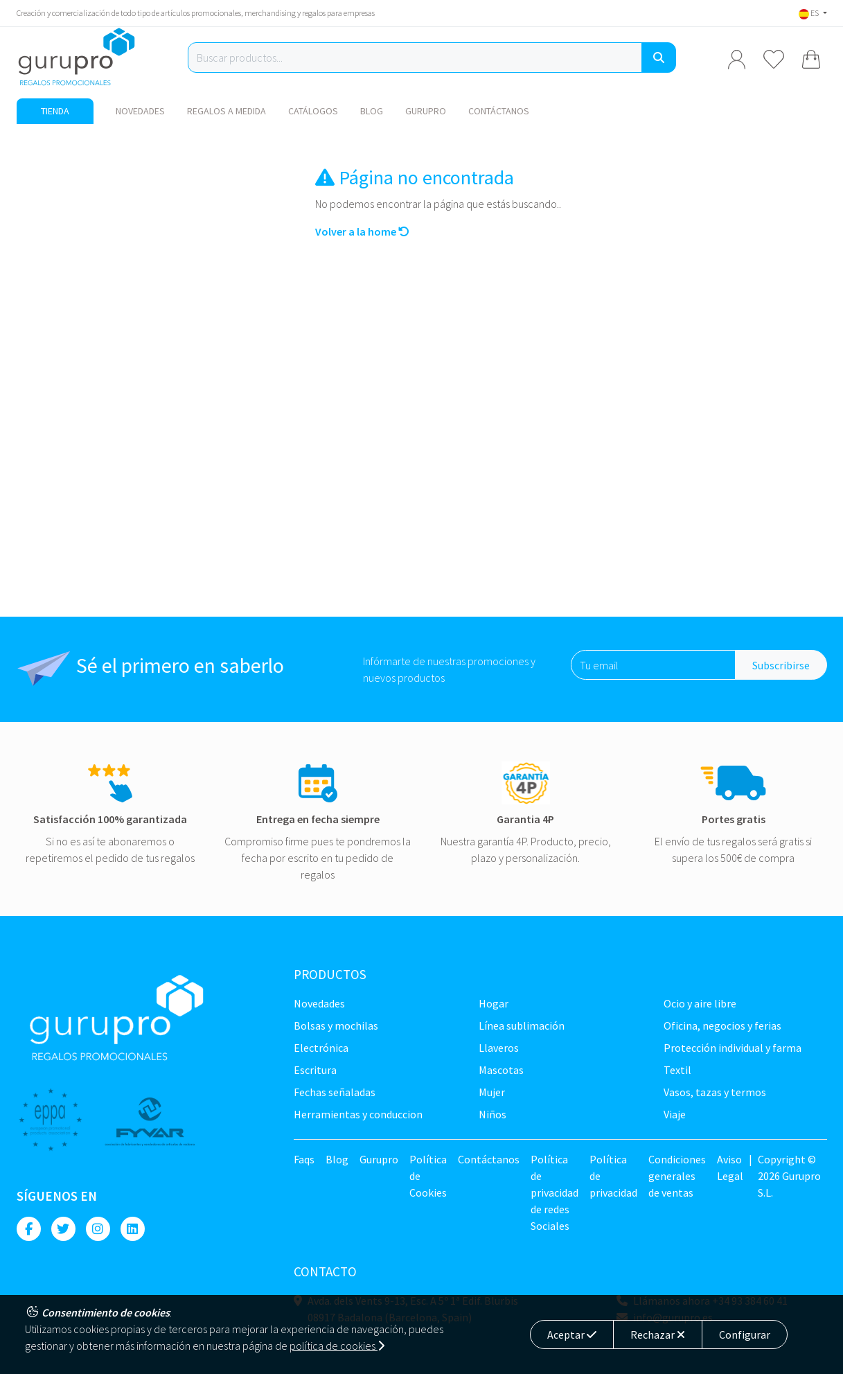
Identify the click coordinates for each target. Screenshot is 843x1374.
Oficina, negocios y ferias (722, 1025)
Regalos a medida (226, 111)
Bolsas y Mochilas (336, 1025)
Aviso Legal (730, 1167)
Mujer (492, 1092)
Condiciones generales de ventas (677, 1175)
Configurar (744, 1334)
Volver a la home (362, 231)
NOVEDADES (140, 111)
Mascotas (501, 1070)
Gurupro (425, 111)
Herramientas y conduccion (358, 1114)
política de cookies (337, 1346)
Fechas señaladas (334, 1092)
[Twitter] (63, 1229)
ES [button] (809, 13)
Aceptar (571, 1334)
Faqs (304, 1159)
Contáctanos (498, 111)
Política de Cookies (428, 1175)
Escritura (315, 1070)
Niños (492, 1114)
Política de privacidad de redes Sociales (554, 1192)
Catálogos (313, 111)
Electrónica (321, 1048)
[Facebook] (29, 1229)
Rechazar (657, 1334)
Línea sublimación (522, 1025)
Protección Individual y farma (732, 1048)
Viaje (675, 1114)
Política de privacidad (613, 1175)
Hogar (493, 1003)
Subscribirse (781, 665)
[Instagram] (98, 1229)
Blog (371, 111)
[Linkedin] (133, 1229)
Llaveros (499, 1048)
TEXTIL (677, 1070)
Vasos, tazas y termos (715, 1092)
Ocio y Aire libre (700, 1003)
